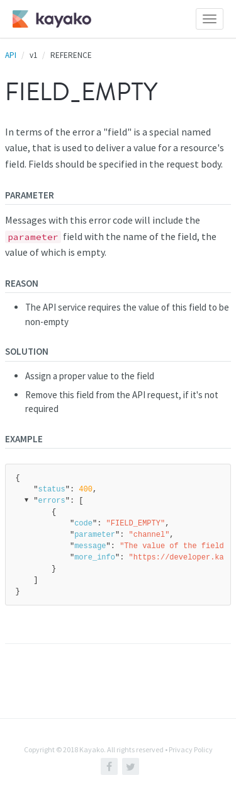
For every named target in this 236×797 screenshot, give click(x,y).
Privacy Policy (191, 749)
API (10, 55)
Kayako (91, 749)
